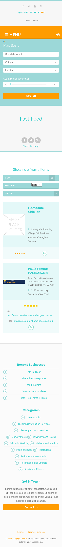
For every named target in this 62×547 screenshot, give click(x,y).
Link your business (36, 532)
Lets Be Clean (34, 372)
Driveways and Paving (44, 437)
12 (52, 178)
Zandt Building (33, 385)
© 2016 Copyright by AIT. (17, 539)
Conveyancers (19, 437)
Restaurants (45, 450)
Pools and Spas (24, 450)
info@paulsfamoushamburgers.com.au (33, 321)
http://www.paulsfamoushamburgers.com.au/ (30, 315)
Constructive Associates (34, 391)
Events (20, 532)
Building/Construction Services (34, 424)
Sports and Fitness (34, 469)
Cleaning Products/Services (34, 430)
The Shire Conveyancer (34, 378)
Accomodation (34, 417)
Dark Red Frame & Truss (34, 398)
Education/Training (19, 443)
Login (58, 34)
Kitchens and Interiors (47, 443)
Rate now (20, 253)
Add (43, 12)
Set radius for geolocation (16, 78)
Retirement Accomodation (34, 456)
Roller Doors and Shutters (34, 462)
